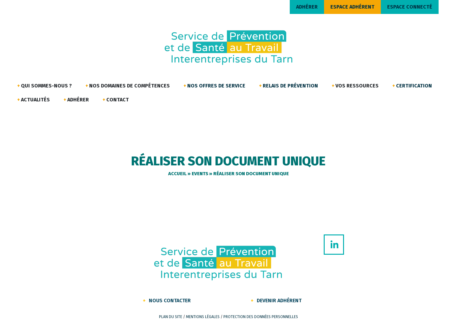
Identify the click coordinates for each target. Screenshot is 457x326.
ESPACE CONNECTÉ (409, 7)
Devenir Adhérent (279, 300)
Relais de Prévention (290, 86)
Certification (414, 86)
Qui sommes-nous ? (46, 86)
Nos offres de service (216, 86)
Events (200, 173)
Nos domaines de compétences (129, 86)
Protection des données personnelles (260, 317)
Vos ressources (357, 86)
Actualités (35, 100)
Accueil (177, 173)
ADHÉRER (307, 7)
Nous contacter (170, 300)
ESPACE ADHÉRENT (352, 7)
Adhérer (78, 100)
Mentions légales (203, 317)
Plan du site (170, 317)
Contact (117, 100)
